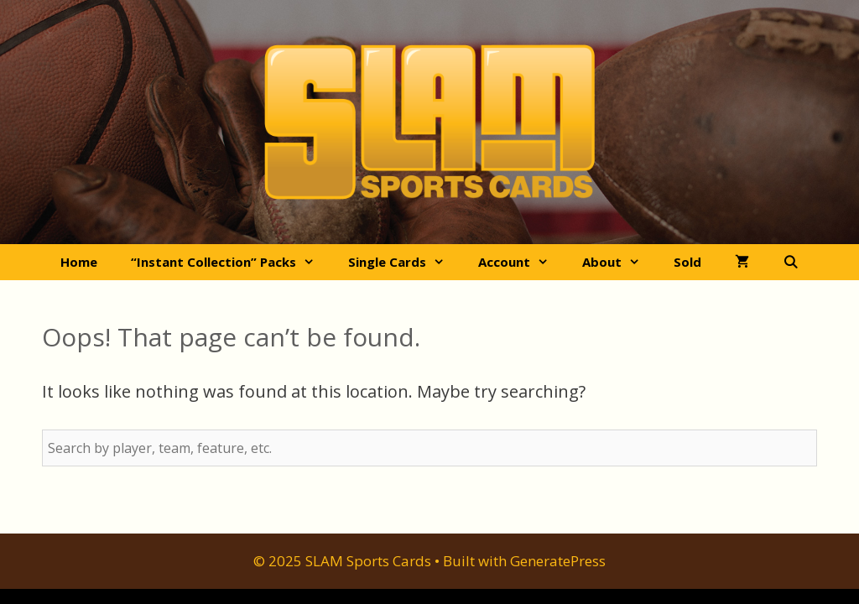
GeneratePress (558, 560)
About (619, 262)
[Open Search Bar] (790, 262)
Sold (687, 261)
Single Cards (404, 262)
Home (78, 261)
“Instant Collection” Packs (231, 262)
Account (521, 262)
